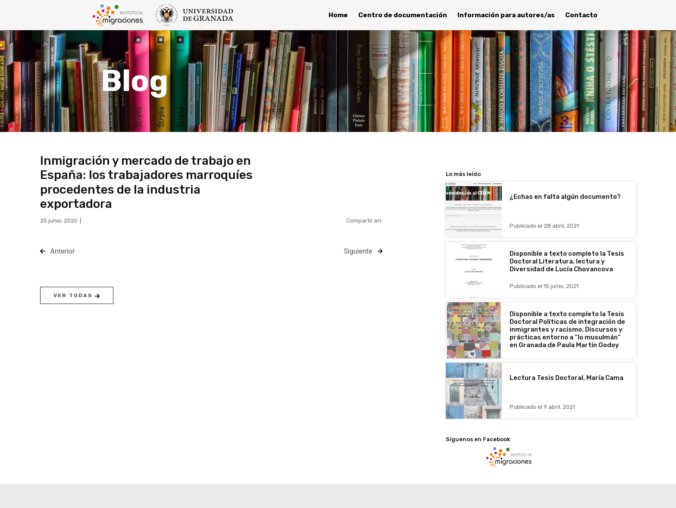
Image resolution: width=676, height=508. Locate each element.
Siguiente (358, 251)
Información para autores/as (506, 15)
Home (338, 15)
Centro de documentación (402, 15)
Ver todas (76, 295)
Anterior (62, 251)
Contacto (581, 15)
